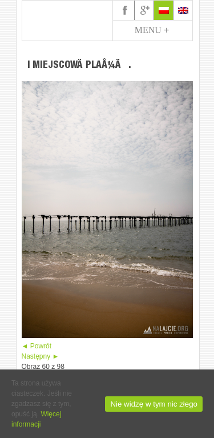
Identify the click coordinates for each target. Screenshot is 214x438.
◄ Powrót (37, 346)
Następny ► (40, 356)
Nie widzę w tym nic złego (153, 404)
